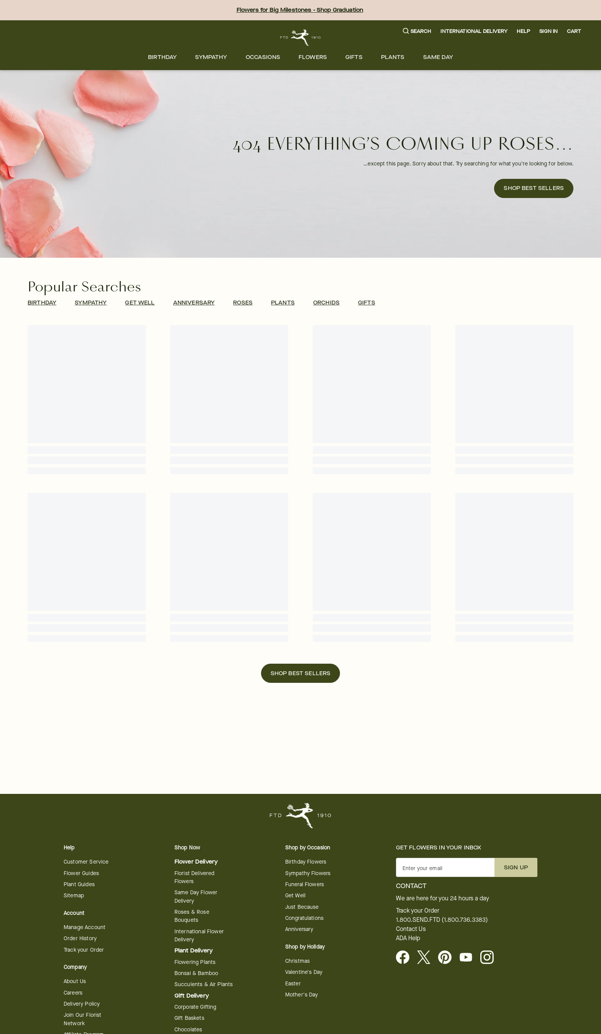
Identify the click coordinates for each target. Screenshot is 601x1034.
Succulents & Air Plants (203, 984)
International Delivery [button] (473, 31)
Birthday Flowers (305, 861)
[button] (417, 31)
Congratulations (304, 918)
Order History (80, 938)
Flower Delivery (196, 861)
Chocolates (188, 1029)
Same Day (438, 57)
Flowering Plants (194, 962)
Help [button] (523, 31)
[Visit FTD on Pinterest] (448, 958)
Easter (293, 983)
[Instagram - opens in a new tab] (490, 958)
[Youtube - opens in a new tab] (469, 958)
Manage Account (84, 927)
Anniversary (299, 929)
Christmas (297, 961)
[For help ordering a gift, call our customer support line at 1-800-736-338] (301, 37)
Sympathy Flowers (307, 873)
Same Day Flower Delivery (195, 896)
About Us (75, 981)
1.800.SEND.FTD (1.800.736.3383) (442, 920)
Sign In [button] (548, 31)
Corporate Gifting (195, 1007)
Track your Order (84, 950)
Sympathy (211, 57)
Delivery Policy (82, 1004)
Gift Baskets (189, 1018)
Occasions (263, 57)
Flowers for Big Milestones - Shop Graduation (299, 10)
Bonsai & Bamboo (196, 973)
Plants (393, 57)
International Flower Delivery (199, 935)
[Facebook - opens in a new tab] (405, 958)
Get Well (295, 895)
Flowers (313, 57)
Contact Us (411, 929)
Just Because (302, 907)
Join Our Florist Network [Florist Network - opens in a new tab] (82, 1019)
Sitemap (74, 895)
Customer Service (86, 861)
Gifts (354, 57)
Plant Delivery (193, 950)
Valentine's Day (303, 972)
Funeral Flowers (304, 884)
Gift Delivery (191, 996)
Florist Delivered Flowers (194, 877)
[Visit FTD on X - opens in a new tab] (427, 958)
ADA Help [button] (408, 938)
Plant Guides (79, 884)
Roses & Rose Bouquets (191, 916)
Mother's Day (301, 994)
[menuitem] (162, 57)
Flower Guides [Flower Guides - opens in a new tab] (81, 873)
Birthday (162, 57)
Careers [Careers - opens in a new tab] (73, 992)
